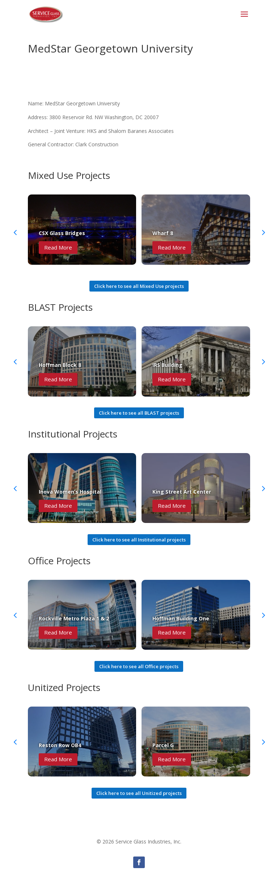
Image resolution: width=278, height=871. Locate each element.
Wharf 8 (162, 233)
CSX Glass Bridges (62, 233)
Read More (58, 247)
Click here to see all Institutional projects (139, 539)
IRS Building (167, 364)
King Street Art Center (181, 491)
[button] (263, 232)
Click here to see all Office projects (138, 666)
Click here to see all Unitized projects (139, 793)
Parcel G (163, 745)
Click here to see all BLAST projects (139, 413)
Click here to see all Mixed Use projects (139, 286)
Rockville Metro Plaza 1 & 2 (74, 618)
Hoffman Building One (180, 618)
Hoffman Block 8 (60, 364)
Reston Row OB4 (60, 745)
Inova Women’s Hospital (70, 491)
